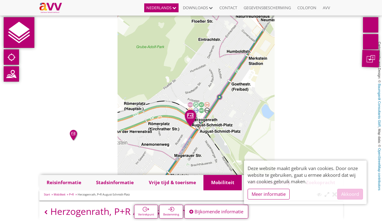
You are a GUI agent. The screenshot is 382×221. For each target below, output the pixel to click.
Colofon (306, 7)
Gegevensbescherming (267, 7)
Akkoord (350, 194)
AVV (326, 7)
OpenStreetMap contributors (379, 169)
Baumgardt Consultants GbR (379, 105)
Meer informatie (269, 194)
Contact (228, 7)
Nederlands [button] (161, 7)
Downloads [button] (198, 7)
